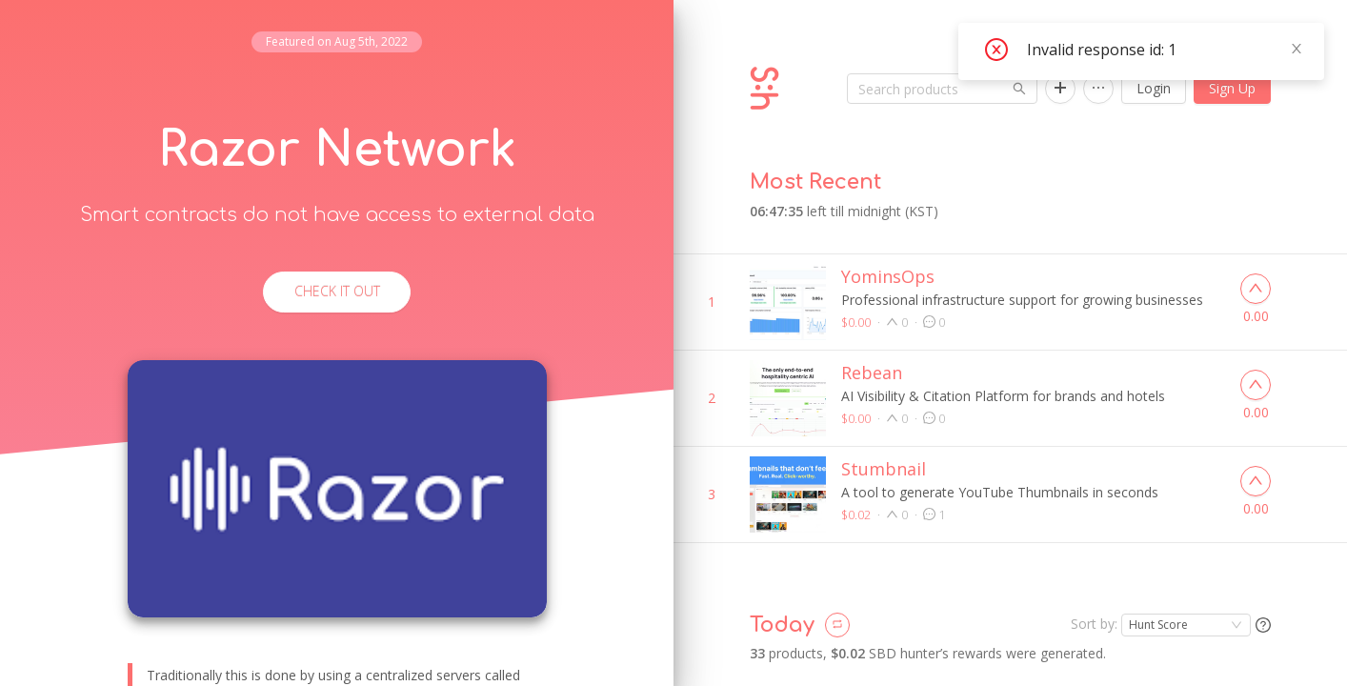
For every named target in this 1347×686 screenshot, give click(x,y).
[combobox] (1186, 601)
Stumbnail (883, 445)
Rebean (871, 348)
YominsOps (888, 252)
